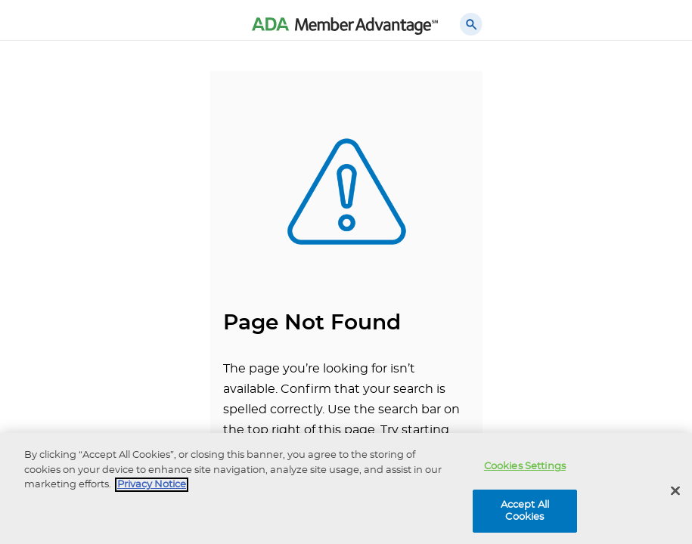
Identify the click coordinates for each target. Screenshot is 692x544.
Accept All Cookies (525, 514)
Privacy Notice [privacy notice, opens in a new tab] (151, 488)
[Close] (675, 494)
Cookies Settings (525, 469)
